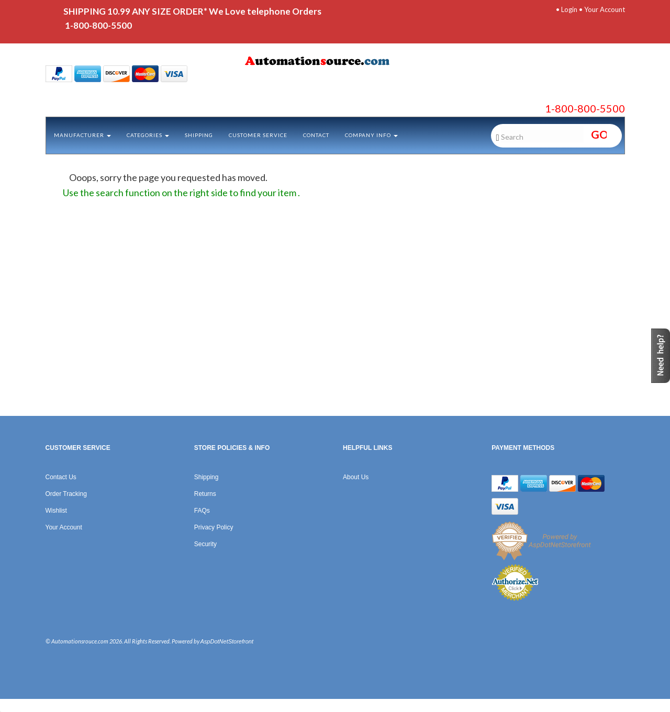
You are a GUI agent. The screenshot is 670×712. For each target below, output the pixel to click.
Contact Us (61, 477)
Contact (316, 135)
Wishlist (56, 510)
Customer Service (258, 135)
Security (205, 544)
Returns (205, 494)
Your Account (604, 9)
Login (569, 9)
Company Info (371, 135)
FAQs (202, 510)
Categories (148, 135)
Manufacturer (82, 135)
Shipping (199, 135)
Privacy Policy (213, 527)
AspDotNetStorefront (227, 641)
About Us (355, 477)
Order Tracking (66, 494)
